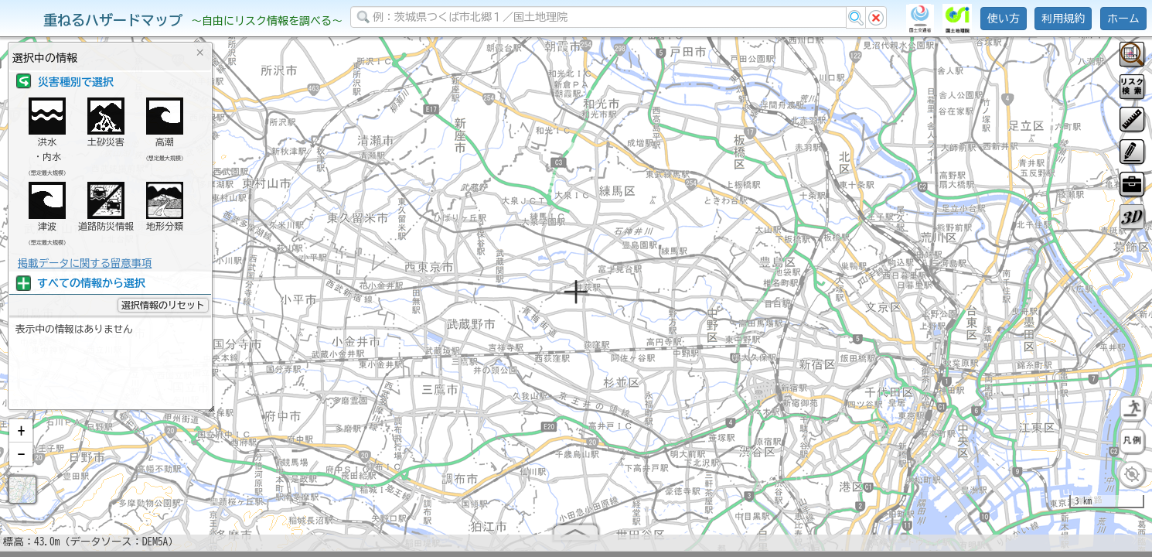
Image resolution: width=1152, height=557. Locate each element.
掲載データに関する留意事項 (85, 263)
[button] (20, 437)
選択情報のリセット (163, 304)
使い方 (1003, 18)
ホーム (1123, 18)
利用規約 (1063, 18)
